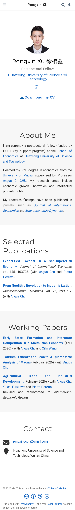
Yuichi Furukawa (14, 387)
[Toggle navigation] (4, 5)
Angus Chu (47, 272)
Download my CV (40, 97)
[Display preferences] (70, 5)
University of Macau (18, 175)
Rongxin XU (37, 5)
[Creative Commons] (37, 496)
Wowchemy (27, 504)
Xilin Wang (49, 348)
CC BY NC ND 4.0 (56, 488)
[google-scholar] (36, 88)
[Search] (63, 5)
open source (55, 504)
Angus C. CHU (14, 181)
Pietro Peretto (42, 387)
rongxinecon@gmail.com (30, 441)
